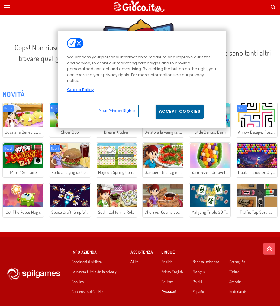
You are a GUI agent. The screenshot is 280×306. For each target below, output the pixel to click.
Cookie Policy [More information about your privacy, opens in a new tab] (80, 90)
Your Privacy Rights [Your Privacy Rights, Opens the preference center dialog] (117, 110)
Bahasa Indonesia (206, 262)
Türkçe (234, 272)
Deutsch (167, 282)
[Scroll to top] (269, 249)
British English (172, 272)
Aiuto (134, 262)
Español (199, 292)
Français (199, 272)
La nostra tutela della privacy (94, 272)
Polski (197, 282)
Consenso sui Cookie (87, 292)
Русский (168, 292)
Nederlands (237, 292)
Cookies (78, 282)
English (166, 262)
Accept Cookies (180, 111)
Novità (13, 94)
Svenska (235, 282)
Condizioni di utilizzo (87, 262)
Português (237, 262)
